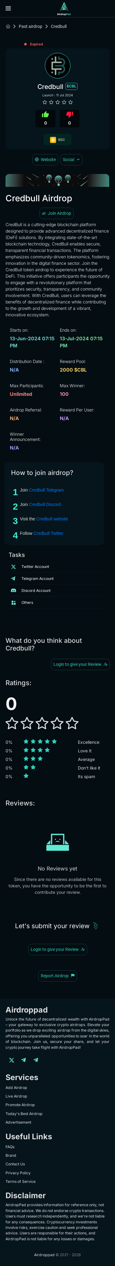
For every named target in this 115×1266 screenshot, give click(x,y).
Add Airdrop (16, 1087)
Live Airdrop (16, 1096)
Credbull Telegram (46, 490)
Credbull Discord (45, 504)
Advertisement (18, 1122)
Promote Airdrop (20, 1104)
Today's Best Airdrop (24, 1113)
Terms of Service (21, 1181)
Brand (11, 1155)
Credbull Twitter (48, 533)
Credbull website (52, 518)
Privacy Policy (18, 1173)
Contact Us (15, 1164)
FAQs (10, 1146)
